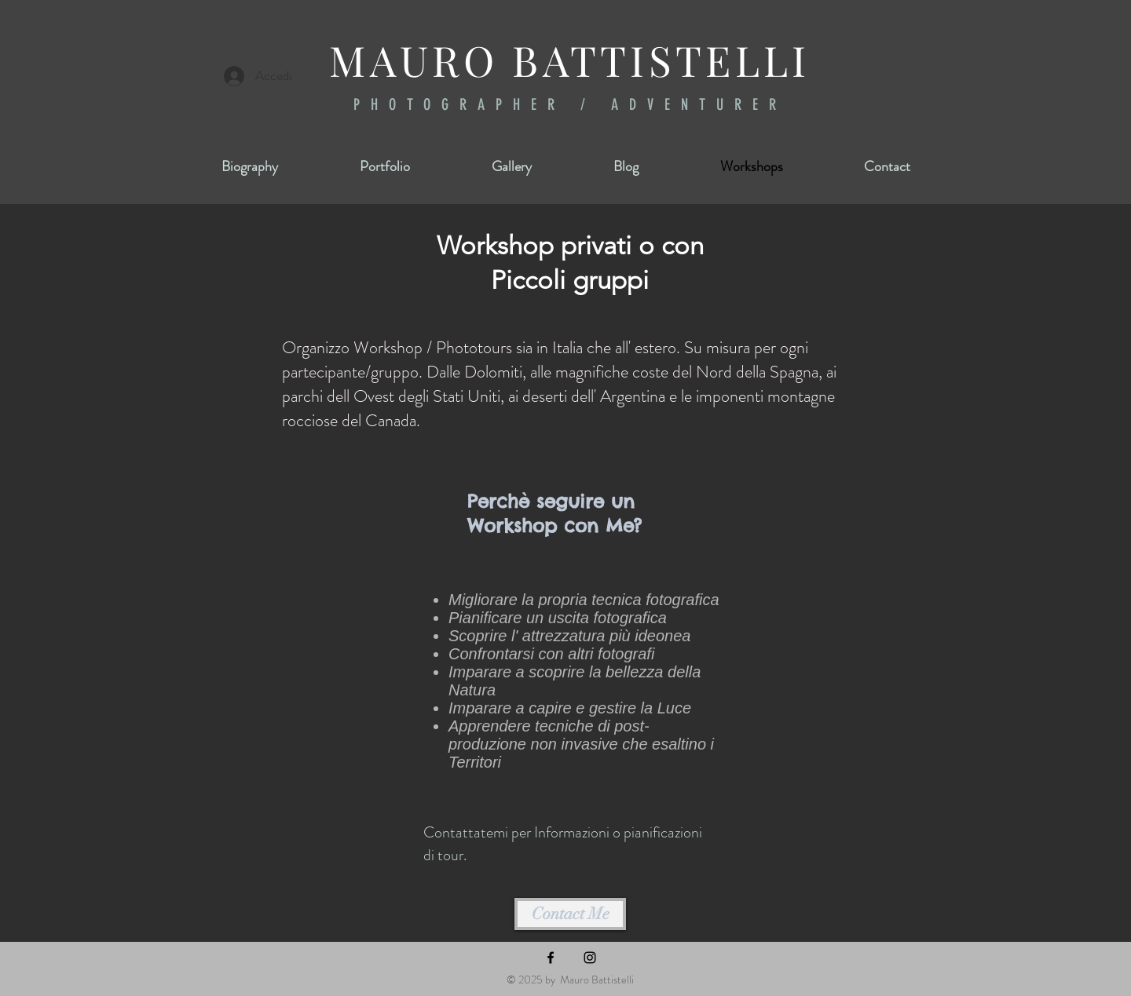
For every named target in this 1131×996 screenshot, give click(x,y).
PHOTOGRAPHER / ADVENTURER (570, 104)
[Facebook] (550, 957)
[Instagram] (590, 957)
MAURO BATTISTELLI (569, 59)
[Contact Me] (570, 914)
